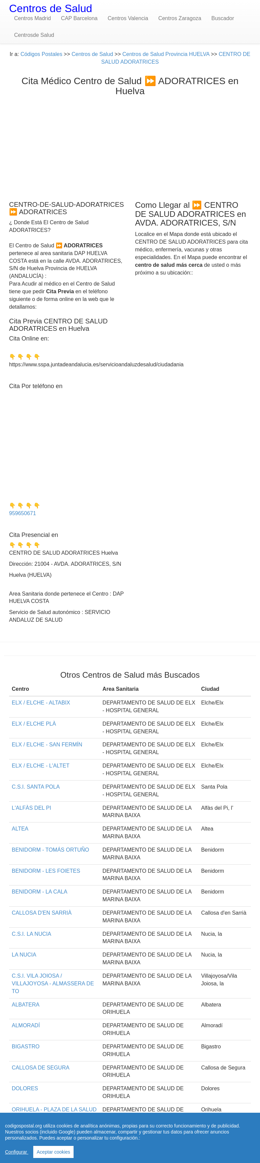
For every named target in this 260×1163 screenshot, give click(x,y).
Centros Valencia (127, 18)
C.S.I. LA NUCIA (31, 934)
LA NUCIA (24, 955)
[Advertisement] (130, 147)
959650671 (22, 513)
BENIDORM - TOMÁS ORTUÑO (50, 850)
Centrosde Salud (34, 35)
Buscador (222, 18)
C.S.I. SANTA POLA (36, 787)
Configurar (16, 1152)
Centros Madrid (32, 18)
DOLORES (25, 1088)
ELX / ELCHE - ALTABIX (41, 703)
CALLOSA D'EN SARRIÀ (42, 913)
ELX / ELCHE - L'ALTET (41, 766)
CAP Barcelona (79, 18)
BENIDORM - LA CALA (39, 892)
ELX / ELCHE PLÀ (34, 724)
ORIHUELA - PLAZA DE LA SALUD (54, 1109)
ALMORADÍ (26, 1025)
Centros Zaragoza (179, 18)
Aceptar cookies (53, 1152)
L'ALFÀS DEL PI (31, 808)
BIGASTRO (26, 1046)
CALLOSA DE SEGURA (41, 1067)
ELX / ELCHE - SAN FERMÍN (47, 744)
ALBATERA (25, 1004)
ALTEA (20, 829)
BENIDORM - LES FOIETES (46, 871)
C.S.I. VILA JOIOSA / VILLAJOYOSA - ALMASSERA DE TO (53, 983)
